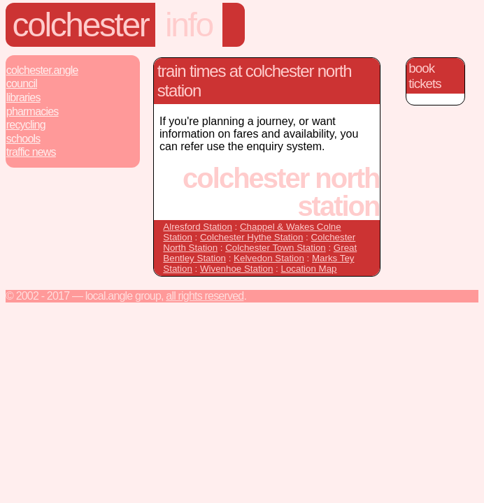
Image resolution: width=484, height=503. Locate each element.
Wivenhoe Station (236, 268)
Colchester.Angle (42, 70)
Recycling (25, 125)
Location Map (309, 268)
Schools (23, 139)
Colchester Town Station (275, 247)
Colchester (81, 24)
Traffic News (31, 152)
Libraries (23, 97)
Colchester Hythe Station (251, 237)
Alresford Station (197, 226)
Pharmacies (32, 111)
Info (189, 24)
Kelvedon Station (269, 258)
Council (21, 83)
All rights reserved (204, 296)
